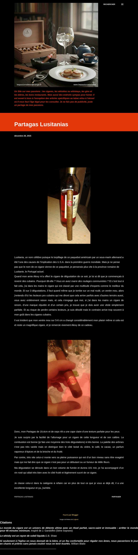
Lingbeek (75, 519)
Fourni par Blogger (69, 515)
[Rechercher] (109, 4)
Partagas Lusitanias (23, 497)
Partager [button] (116, 497)
